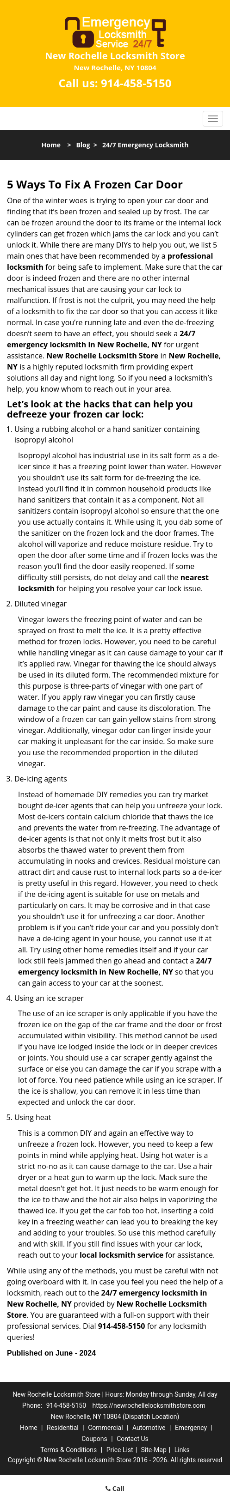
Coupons (94, 1438)
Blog (83, 144)
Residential (63, 1427)
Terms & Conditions (68, 1450)
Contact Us (133, 1438)
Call (115, 1488)
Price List (119, 1450)
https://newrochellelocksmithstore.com (149, 1405)
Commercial (105, 1427)
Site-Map (154, 1450)
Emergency (191, 1427)
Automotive (149, 1427)
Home (51, 144)
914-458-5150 (136, 83)
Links (182, 1450)
